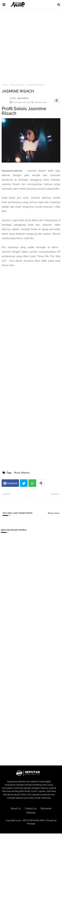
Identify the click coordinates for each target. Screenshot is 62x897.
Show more (54, 513)
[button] (58, 4)
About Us (16, 808)
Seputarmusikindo (12, 170)
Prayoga (31, 823)
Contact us (31, 808)
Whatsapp (32, 483)
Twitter (24, 483)
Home (5, 85)
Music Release (17, 85)
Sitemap (31, 812)
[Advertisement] (31, 44)
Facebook (12, 483)
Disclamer (46, 808)
